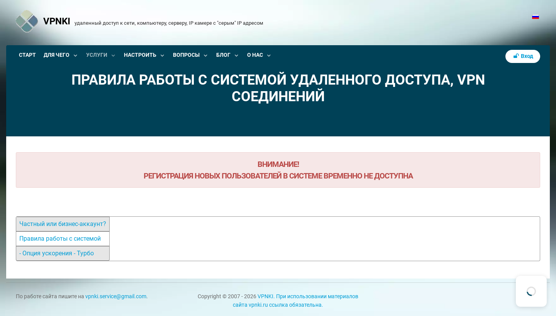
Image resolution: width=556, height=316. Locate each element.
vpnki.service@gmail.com (115, 296)
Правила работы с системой (60, 238)
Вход (522, 56)
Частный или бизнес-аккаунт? (62, 224)
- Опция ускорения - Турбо (56, 253)
